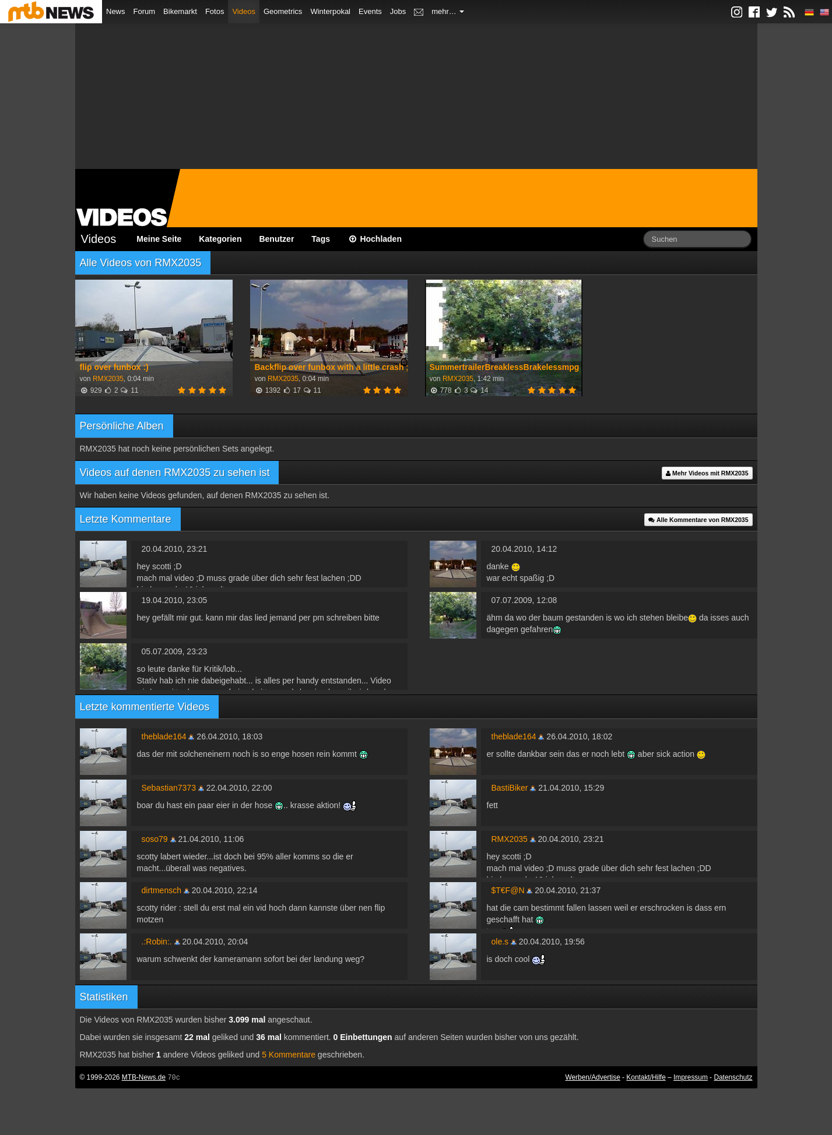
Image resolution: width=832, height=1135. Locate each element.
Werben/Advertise (592, 1077)
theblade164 (164, 736)
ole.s (500, 941)
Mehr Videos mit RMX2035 (707, 473)
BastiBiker (510, 787)
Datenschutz (733, 1077)
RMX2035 (108, 379)
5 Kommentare (288, 1054)
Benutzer (276, 239)
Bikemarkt (180, 11)
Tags (320, 239)
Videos (243, 11)
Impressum (690, 1077)
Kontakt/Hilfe (645, 1077)
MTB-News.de (144, 1077)
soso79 (155, 839)
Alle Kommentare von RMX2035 (698, 519)
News (115, 11)
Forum (145, 11)
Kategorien (220, 239)
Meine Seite (158, 239)
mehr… (447, 11)
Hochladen (374, 239)
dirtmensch (161, 890)
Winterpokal (330, 11)
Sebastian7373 (169, 787)
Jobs (398, 11)
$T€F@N (508, 890)
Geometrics (283, 11)
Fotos (214, 11)
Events (370, 11)
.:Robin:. (157, 941)
